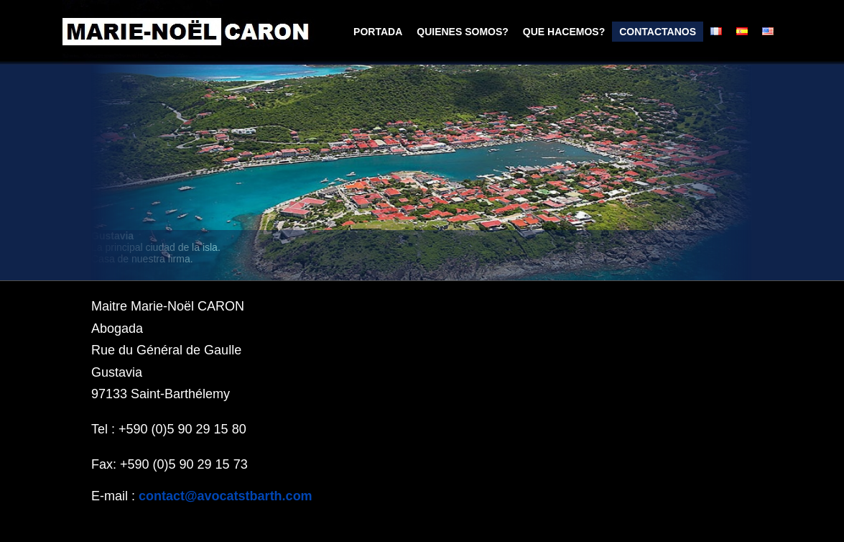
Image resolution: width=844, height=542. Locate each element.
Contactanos (657, 31)
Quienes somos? (463, 31)
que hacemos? (564, 31)
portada (377, 31)
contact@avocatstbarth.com (225, 496)
